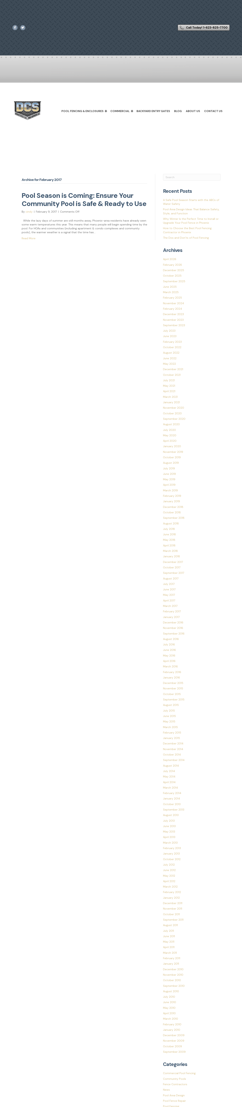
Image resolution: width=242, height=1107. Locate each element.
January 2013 (171, 853)
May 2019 (169, 479)
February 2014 (172, 793)
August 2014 (171, 765)
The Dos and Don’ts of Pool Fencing (186, 237)
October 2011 (171, 914)
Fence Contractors (175, 1084)
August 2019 (171, 463)
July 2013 (169, 820)
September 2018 (173, 518)
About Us (193, 111)
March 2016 (170, 666)
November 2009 (173, 1040)
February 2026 (172, 264)
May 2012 (169, 875)
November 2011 (172, 908)
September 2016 (173, 633)
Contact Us (213, 111)
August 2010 (171, 991)
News (166, 1089)
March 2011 (170, 952)
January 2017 (171, 617)
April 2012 (169, 881)
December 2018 (173, 507)
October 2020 (172, 413)
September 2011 (173, 919)
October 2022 (172, 347)
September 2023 (174, 325)
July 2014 (169, 771)
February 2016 (172, 672)
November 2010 (173, 974)
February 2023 (172, 342)
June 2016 (169, 650)
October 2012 (172, 859)
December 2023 (173, 314)
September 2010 (174, 986)
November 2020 (173, 407)
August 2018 (171, 523)
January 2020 (172, 446)
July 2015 (169, 710)
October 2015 (172, 694)
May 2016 (169, 655)
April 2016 (169, 661)
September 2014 (174, 760)
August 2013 (171, 815)
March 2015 (170, 727)
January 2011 (171, 963)
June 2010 (169, 1002)
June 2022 (169, 358)
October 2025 (172, 275)
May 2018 (169, 540)
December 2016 (173, 622)
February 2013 (172, 848)
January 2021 (171, 402)
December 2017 (173, 562)
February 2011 (171, 958)
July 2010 (169, 996)
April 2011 (169, 947)
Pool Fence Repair (174, 1101)
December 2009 (173, 1035)
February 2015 (172, 732)
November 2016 (173, 628)
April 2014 (169, 782)
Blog (178, 111)
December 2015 (173, 683)
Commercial (120, 111)
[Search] (192, 177)
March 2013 (170, 842)
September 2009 (174, 1052)
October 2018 (172, 512)
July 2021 (169, 380)
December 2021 (173, 369)
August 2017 (170, 578)
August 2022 (171, 352)
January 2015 (171, 738)
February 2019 (172, 496)
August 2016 (171, 639)
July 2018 (169, 529)
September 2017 (173, 573)
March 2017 (170, 606)
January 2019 (171, 501)
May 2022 (169, 363)
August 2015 (171, 705)
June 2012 (169, 870)
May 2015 (169, 721)
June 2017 (169, 589)
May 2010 (169, 1008)
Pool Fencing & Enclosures (82, 111)
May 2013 (169, 831)
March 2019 (170, 490)
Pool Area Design (174, 1095)
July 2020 (169, 430)
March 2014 (170, 787)
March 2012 (170, 886)
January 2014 (171, 798)
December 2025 (173, 270)
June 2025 (170, 286)
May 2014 (169, 776)
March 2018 (170, 551)
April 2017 (169, 600)
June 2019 (169, 474)
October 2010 (172, 980)
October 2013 (172, 804)
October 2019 (172, 457)
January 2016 (171, 677)
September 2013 (173, 809)
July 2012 (169, 864)
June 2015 (169, 716)
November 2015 (173, 688)
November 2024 (173, 303)
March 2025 (171, 292)
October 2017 (171, 567)
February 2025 (172, 297)
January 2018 (171, 556)
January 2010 (171, 1030)
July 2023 (169, 330)
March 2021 (170, 397)
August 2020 (171, 424)
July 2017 (169, 584)
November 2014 (173, 749)
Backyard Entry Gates (153, 111)
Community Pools (174, 1079)
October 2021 (172, 375)
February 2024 (172, 308)
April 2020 (169, 441)
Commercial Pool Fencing (179, 1073)
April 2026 (169, 259)
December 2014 (173, 743)
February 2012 (172, 892)
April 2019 (169, 484)
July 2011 (168, 931)
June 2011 (169, 936)
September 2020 (174, 419)
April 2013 (169, 837)
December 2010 (173, 969)
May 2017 (169, 595)
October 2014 (172, 754)
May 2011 (168, 941)
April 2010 (169, 1013)
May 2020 (169, 435)
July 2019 (169, 468)
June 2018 (169, 534)
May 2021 (169, 385)
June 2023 (169, 336)
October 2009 (172, 1046)
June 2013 (169, 826)
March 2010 (170, 1018)
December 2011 (172, 903)
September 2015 (173, 699)
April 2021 (169, 391)
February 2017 (172, 611)
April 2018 (169, 545)
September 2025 (174, 281)
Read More (28, 238)
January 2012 (171, 897)
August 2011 (170, 925)
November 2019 (173, 452)
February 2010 (172, 1024)
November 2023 (173, 320)
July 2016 (169, 644)
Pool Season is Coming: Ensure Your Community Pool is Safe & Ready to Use (84, 199)
